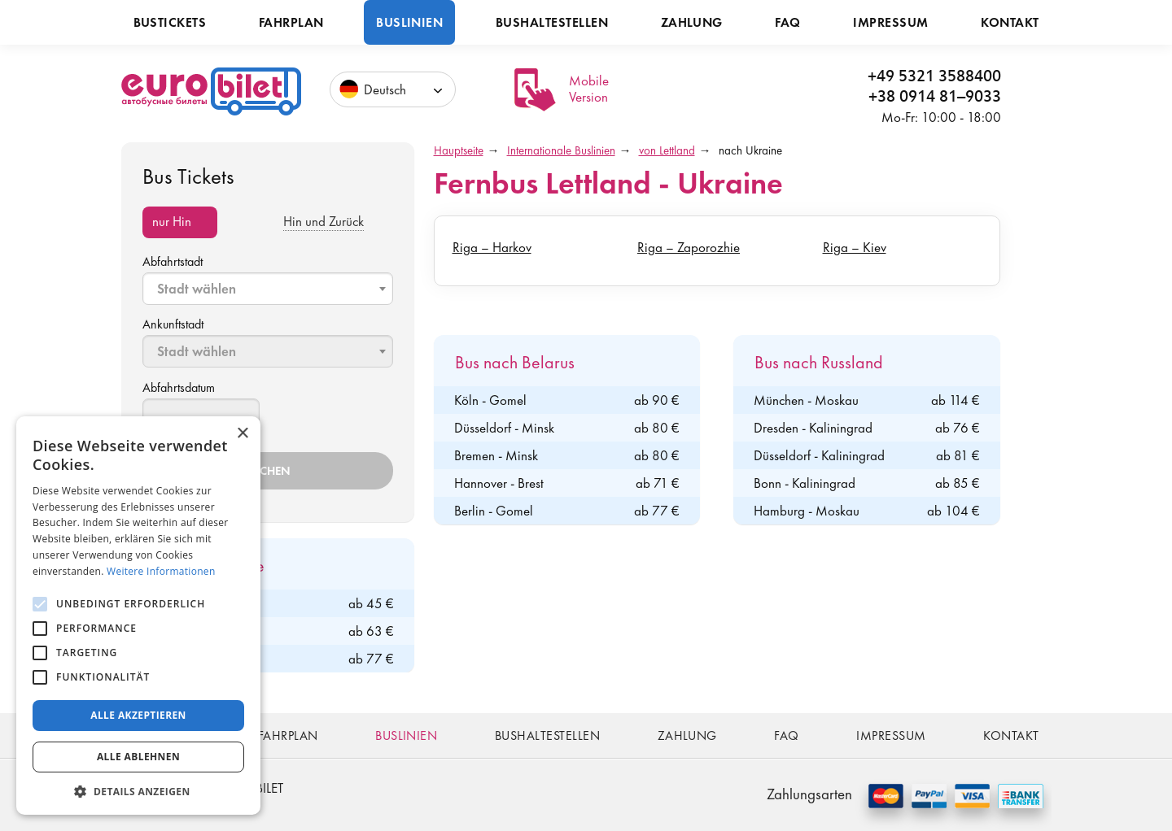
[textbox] (269, 288)
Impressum (890, 22)
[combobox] (267, 288)
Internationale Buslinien (561, 150)
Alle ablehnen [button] (138, 757)
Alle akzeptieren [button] (138, 715)
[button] (138, 790)
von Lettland (667, 150)
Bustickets (170, 22)
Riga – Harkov (492, 247)
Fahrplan (291, 22)
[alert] (138, 615)
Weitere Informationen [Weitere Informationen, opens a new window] (161, 571)
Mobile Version (589, 89)
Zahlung (692, 22)
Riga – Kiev (854, 247)
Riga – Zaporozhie (688, 247)
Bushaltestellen (552, 22)
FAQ (787, 22)
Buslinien (409, 22)
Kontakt (1010, 22)
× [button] (242, 434)
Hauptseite (458, 150)
